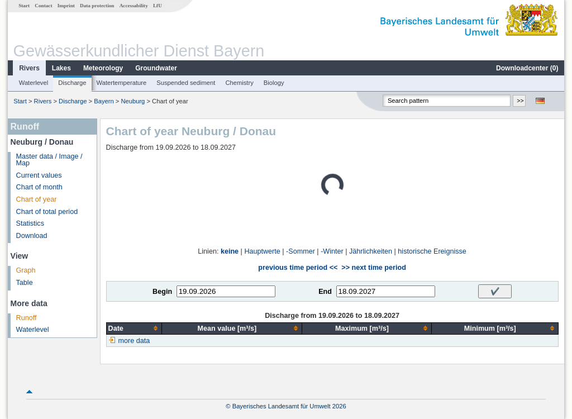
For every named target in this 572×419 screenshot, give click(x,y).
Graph (26, 270)
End (325, 292)
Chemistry (239, 82)
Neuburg (133, 101)
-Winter (332, 251)
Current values (39, 175)
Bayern (103, 101)
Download (31, 236)
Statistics (30, 223)
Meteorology (103, 68)
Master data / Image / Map (49, 160)
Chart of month (39, 187)
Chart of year (36, 199)
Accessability (134, 5)
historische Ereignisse (432, 251)
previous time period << (297, 268)
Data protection (97, 5)
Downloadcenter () (527, 68)
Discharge (72, 82)
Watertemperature (122, 82)
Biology (274, 82)
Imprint (66, 5)
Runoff (26, 318)
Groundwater (156, 68)
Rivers (29, 68)
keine (230, 251)
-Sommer (300, 251)
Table (24, 283)
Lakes (61, 68)
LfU (157, 5)
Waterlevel (33, 82)
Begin (162, 292)
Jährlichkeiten (370, 251)
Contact (43, 5)
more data (134, 341)
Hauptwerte (262, 251)
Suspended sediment (185, 82)
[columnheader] (133, 328)
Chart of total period (47, 212)
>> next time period (373, 268)
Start (24, 5)
